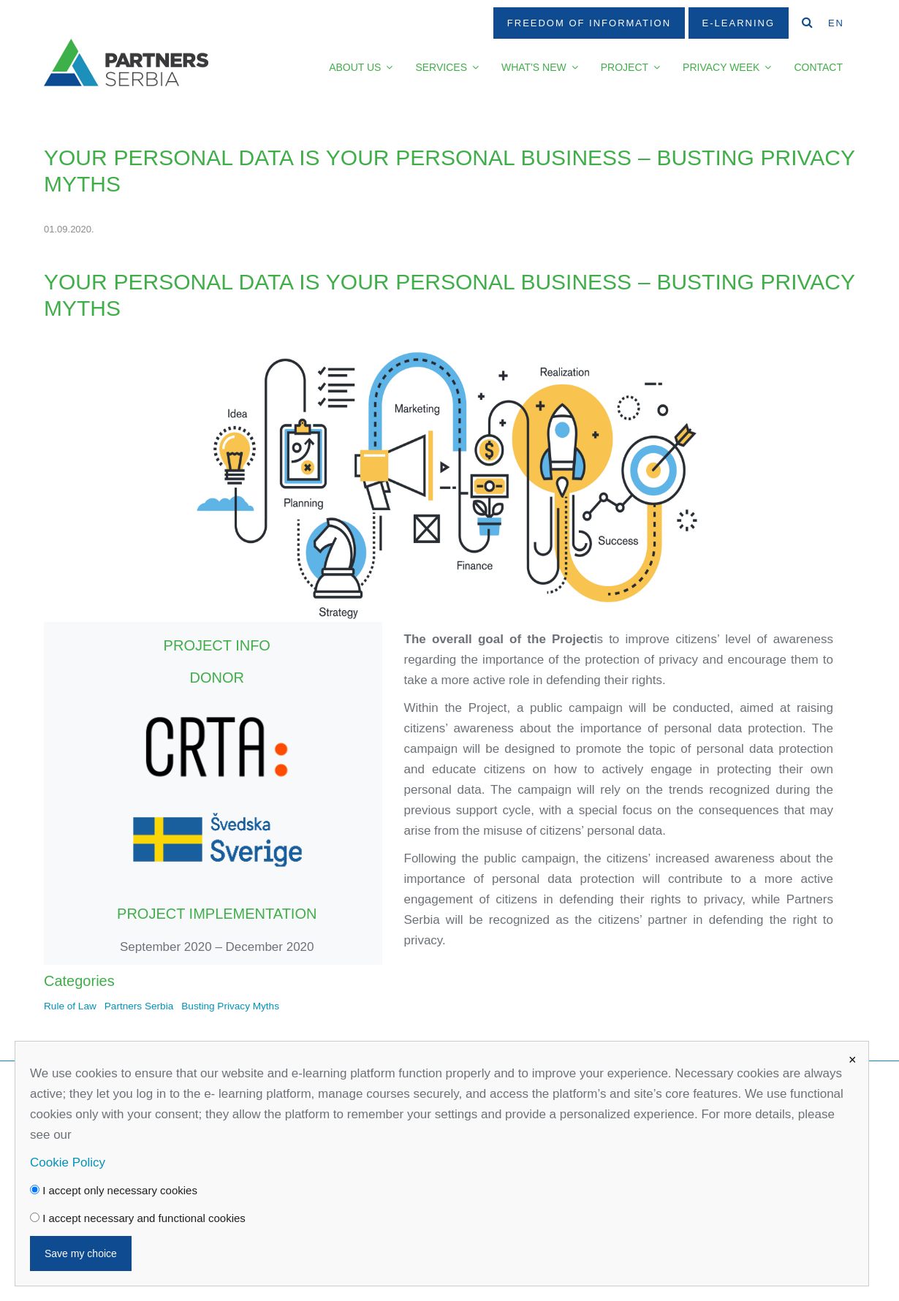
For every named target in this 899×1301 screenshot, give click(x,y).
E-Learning (738, 23)
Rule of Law (70, 1006)
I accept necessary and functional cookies (138, 1218)
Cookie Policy (67, 1162)
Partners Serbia (139, 1006)
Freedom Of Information (589, 23)
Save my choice (81, 1253)
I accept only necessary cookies (113, 1190)
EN (836, 23)
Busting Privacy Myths (230, 1006)
